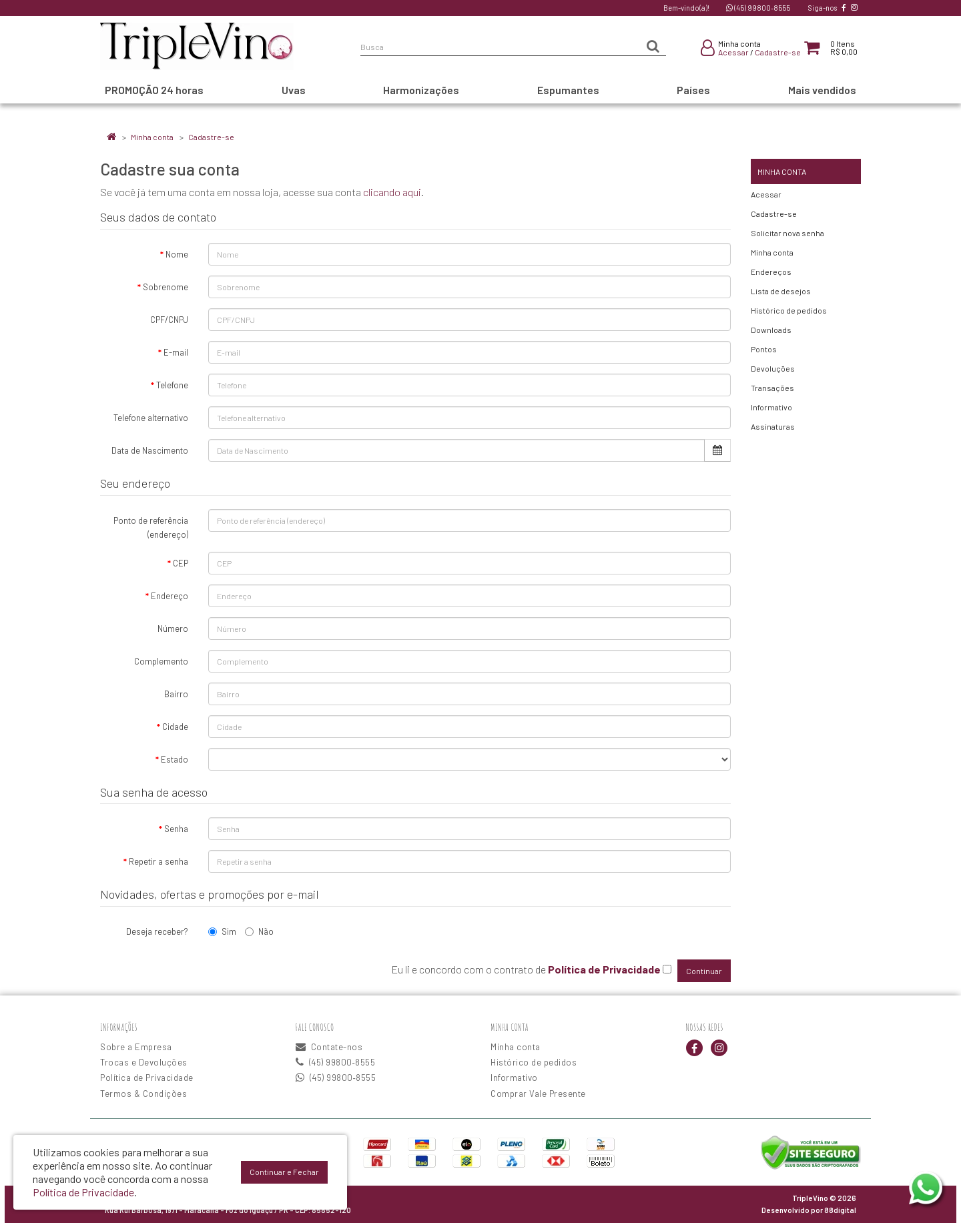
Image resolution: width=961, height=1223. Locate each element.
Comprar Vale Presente (538, 1093)
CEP (180, 563)
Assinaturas (773, 426)
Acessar (733, 52)
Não (259, 931)
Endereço (169, 595)
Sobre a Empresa (136, 1047)
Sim (222, 931)
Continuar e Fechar (284, 1171)
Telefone (172, 385)
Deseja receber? (157, 931)
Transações (772, 387)
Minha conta (152, 136)
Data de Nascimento (149, 450)
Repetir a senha (158, 861)
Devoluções (773, 368)
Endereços (771, 271)
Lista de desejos (781, 291)
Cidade (175, 726)
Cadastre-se (778, 52)
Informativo (771, 407)
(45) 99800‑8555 (758, 7)
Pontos (764, 349)
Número (172, 628)
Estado (174, 759)
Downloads (771, 329)
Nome (177, 254)
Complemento (161, 661)
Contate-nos (329, 1047)
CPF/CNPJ (169, 319)
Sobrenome (165, 287)
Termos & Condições (143, 1093)
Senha (176, 828)
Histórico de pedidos (789, 310)
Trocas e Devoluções (144, 1062)
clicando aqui (392, 191)
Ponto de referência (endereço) (150, 527)
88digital (840, 1210)
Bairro (176, 694)
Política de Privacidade (147, 1077)
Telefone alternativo (150, 417)
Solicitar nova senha (787, 233)
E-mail (176, 352)
